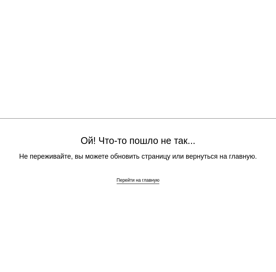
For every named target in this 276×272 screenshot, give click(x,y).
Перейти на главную (138, 180)
